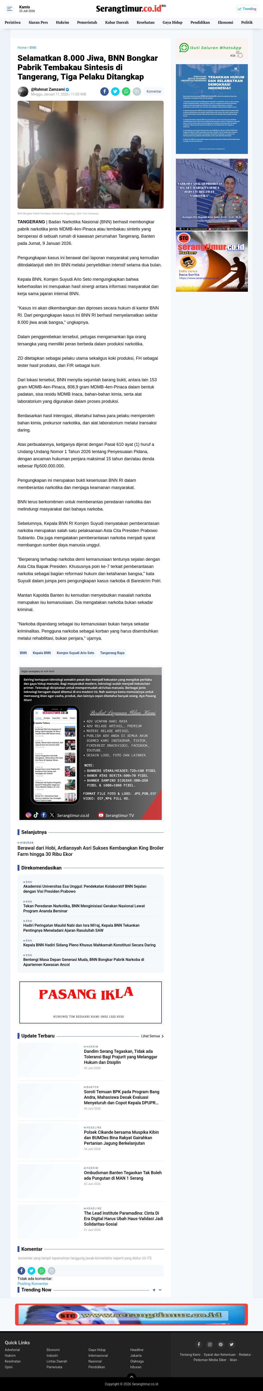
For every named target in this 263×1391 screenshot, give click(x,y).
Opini (8, 1367)
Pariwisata (54, 1367)
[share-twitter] (115, 91)
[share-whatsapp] (126, 91)
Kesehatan (145, 23)
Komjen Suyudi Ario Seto (75, 653)
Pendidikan (199, 23)
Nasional (95, 1361)
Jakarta (136, 1355)
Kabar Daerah (116, 23)
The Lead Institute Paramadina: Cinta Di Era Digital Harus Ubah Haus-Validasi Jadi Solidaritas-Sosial (123, 1220)
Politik (246, 23)
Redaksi (245, 1355)
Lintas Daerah (57, 1361)
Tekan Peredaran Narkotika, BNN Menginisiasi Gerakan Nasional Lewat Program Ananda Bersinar (84, 908)
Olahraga (137, 1361)
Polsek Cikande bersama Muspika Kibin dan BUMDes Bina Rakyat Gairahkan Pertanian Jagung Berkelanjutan (120, 1139)
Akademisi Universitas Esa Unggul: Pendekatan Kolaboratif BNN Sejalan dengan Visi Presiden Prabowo (84, 889)
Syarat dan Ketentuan (220, 1355)
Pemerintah (87, 23)
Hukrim (62, 23)
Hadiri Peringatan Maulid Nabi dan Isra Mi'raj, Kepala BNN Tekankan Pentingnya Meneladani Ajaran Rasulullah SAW (81, 928)
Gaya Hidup (172, 23)
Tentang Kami (190, 1355)
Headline (94, 1127)
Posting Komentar (33, 1283)
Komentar (153, 91)
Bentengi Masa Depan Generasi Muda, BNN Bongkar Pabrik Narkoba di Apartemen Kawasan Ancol (83, 962)
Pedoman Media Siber (210, 1360)
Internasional (98, 1355)
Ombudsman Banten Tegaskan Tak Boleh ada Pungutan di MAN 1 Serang (121, 1179)
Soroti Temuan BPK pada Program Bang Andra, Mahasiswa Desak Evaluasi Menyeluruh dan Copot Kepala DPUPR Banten (120, 1098)
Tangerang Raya (112, 653)
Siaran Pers (38, 23)
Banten (93, 1087)
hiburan (136, 1367)
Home (22, 48)
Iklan (233, 1360)
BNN (23, 653)
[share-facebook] (104, 91)
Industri (52, 1355)
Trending (249, 9)
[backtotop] (131, 1378)
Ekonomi (224, 23)
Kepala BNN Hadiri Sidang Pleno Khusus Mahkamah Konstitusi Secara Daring (89, 945)
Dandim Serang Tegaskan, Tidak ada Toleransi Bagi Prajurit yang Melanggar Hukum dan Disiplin (123, 1058)
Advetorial (12, 1350)
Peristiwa (12, 23)
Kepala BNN (42, 653)
